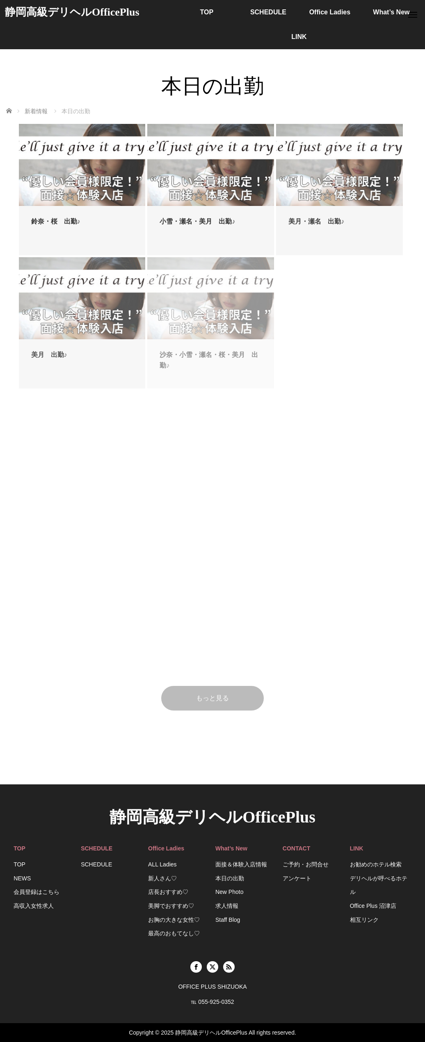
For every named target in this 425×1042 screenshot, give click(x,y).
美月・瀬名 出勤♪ (316, 221)
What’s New (391, 12)
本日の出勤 (229, 878)
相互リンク (364, 919)
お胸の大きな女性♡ (174, 919)
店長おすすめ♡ (168, 892)
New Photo (229, 892)
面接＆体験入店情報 (241, 864)
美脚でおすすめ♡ (171, 906)
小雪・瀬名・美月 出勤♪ (197, 221)
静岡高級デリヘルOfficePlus (72, 12)
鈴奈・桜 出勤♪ (55, 221)
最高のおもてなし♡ (174, 933)
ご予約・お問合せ (306, 864)
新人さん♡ (162, 878)
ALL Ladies (162, 864)
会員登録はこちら (36, 892)
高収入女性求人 (34, 906)
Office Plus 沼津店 (373, 906)
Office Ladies (329, 12)
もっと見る (212, 698)
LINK (298, 36)
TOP (207, 12)
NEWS (22, 878)
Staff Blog (227, 919)
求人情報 (226, 906)
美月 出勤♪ (49, 354)
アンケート (297, 878)
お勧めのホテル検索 (376, 864)
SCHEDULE (268, 12)
